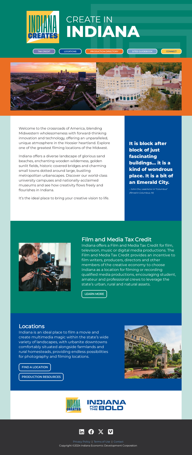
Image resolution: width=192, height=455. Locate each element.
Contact (118, 441)
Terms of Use (102, 441)
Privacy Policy (81, 441)
